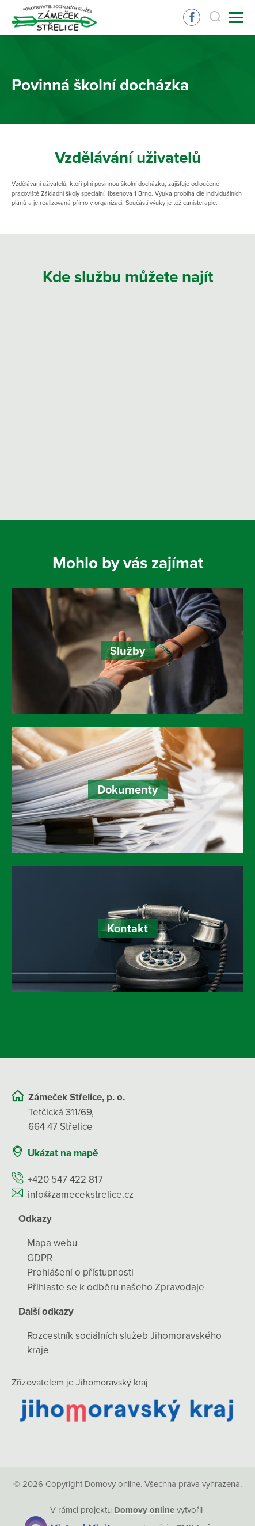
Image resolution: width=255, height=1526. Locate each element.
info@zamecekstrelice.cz (81, 1195)
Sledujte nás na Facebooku (191, 17)
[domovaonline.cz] (144, 1510)
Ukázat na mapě (63, 1153)
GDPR (39, 1258)
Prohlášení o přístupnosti (80, 1272)
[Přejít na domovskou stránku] (54, 18)
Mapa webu (52, 1243)
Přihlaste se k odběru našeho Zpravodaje (115, 1287)
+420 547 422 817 (65, 1180)
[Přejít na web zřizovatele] (127, 1410)
